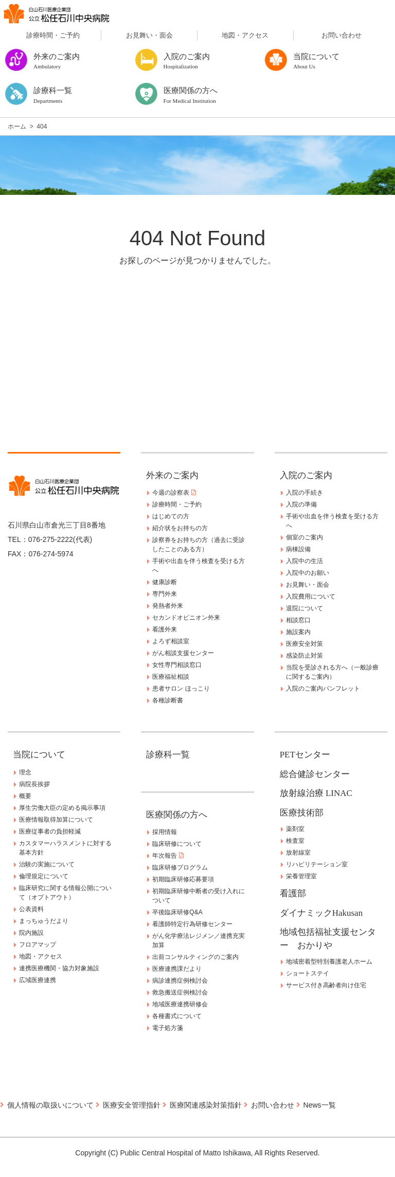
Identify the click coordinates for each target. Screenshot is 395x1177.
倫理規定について (43, 876)
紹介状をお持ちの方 (180, 528)
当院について (39, 754)
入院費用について (310, 596)
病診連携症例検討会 (180, 980)
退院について (304, 608)
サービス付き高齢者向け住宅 (326, 985)
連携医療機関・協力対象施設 (59, 968)
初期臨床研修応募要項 (183, 879)
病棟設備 (298, 549)
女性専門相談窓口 (177, 664)
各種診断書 (167, 700)
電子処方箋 (167, 1027)
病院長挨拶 (34, 784)
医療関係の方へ (176, 815)
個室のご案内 (304, 537)
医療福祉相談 (170, 676)
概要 (25, 796)
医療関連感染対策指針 (206, 1105)
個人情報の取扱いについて (50, 1105)
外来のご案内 (172, 475)
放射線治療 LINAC (316, 793)
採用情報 (164, 832)
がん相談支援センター (183, 653)
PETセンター (305, 754)
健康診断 (164, 582)
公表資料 (31, 909)
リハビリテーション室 (317, 864)
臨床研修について (177, 843)
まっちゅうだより (43, 921)
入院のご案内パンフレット (323, 688)
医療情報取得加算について (56, 819)
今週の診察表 (173, 492)
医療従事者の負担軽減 (50, 831)
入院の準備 (301, 504)
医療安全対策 (304, 643)
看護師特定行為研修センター (192, 924)
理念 (25, 772)
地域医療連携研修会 (180, 1004)
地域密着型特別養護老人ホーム (329, 961)
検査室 (295, 840)
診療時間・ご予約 (53, 35)
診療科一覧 (168, 754)
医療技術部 (302, 813)
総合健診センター (315, 774)
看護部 (293, 893)
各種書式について (177, 1016)
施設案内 (298, 632)
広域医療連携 (37, 980)
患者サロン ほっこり (180, 688)
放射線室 (298, 852)
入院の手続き (304, 492)
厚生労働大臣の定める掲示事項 (62, 807)
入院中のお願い (307, 572)
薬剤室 (295, 828)
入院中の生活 (304, 561)
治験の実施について (47, 864)
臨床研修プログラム (180, 867)
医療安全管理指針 (131, 1105)
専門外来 (164, 593)
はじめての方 (170, 516)
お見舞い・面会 (149, 35)
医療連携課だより (177, 968)
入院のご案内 (306, 475)
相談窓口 (298, 620)
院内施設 (31, 932)
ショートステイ (307, 973)
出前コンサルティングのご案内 (195, 957)
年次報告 (167, 855)
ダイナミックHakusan (321, 913)
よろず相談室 (170, 641)
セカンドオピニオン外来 (186, 617)
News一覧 (319, 1105)
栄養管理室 (301, 876)
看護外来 (164, 629)
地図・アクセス (245, 35)
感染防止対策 (304, 655)
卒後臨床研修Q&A (177, 912)
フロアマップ (37, 944)
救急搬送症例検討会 (180, 992)
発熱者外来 (167, 605)
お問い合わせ (341, 35)
